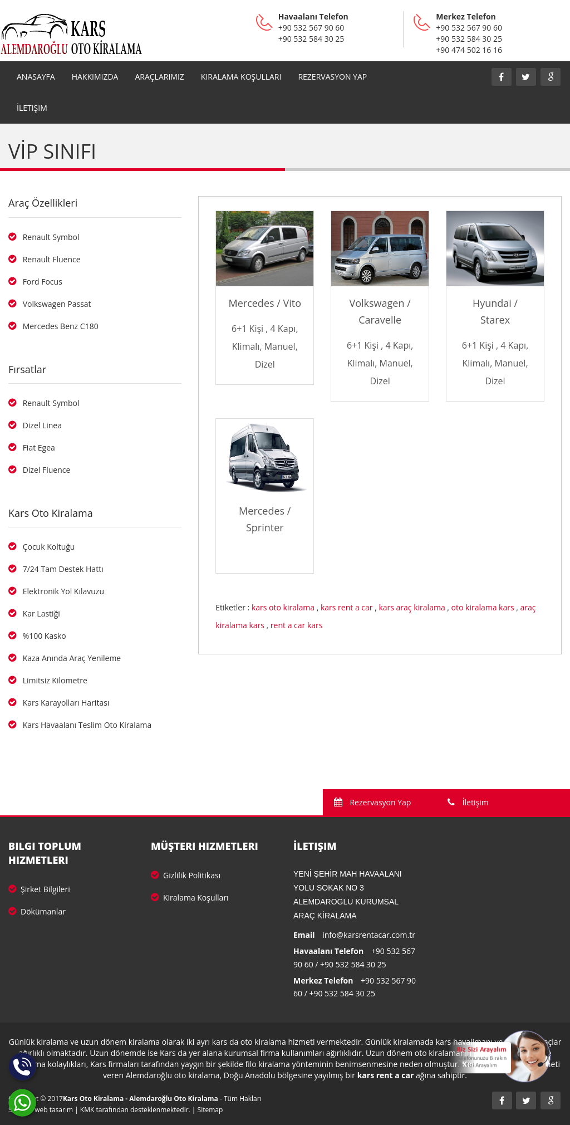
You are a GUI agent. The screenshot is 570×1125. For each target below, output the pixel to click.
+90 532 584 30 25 (353, 964)
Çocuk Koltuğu (41, 546)
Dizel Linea (35, 425)
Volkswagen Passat (49, 304)
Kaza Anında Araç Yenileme (64, 658)
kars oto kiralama (283, 607)
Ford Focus (35, 281)
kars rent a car (347, 607)
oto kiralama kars (482, 607)
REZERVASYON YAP (332, 76)
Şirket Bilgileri (39, 889)
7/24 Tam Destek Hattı (56, 569)
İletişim (32, 107)
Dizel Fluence (39, 469)
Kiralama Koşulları (241, 76)
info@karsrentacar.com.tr (368, 935)
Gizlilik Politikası (185, 875)
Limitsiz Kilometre (47, 680)
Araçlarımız (159, 76)
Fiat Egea (31, 447)
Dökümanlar (37, 911)
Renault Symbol (43, 237)
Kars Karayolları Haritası (58, 702)
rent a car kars (297, 625)
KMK (87, 1109)
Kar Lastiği (34, 613)
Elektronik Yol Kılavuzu (56, 591)
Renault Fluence (44, 259)
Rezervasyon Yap (372, 802)
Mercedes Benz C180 (53, 326)
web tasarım (54, 1109)
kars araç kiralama (412, 607)
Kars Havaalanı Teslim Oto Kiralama (79, 725)
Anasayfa (36, 76)
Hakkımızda (95, 76)
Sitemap (210, 1109)
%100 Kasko (37, 635)
